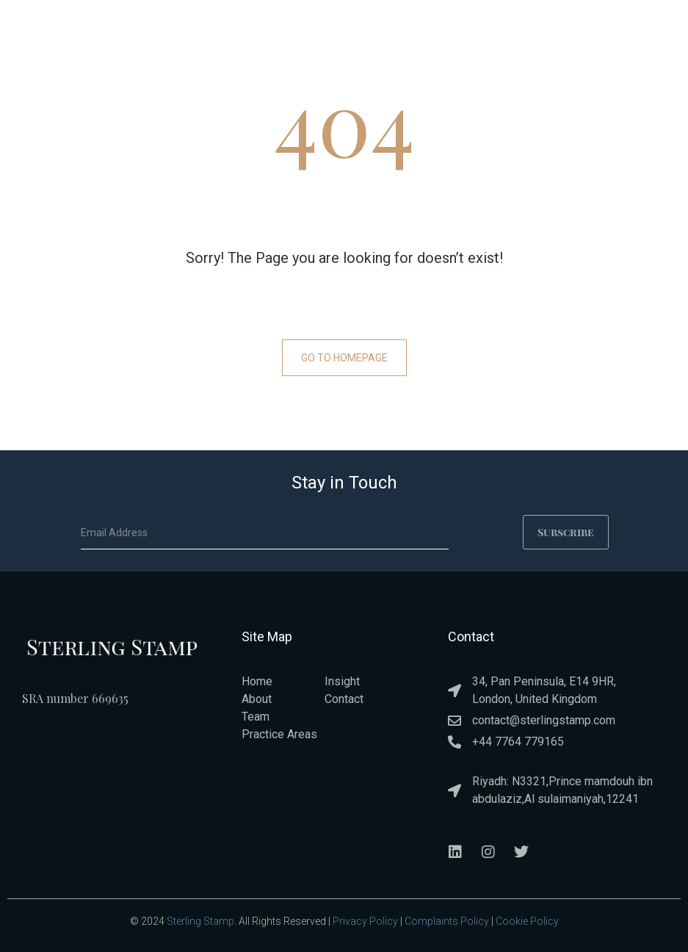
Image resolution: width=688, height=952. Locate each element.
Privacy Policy (365, 920)
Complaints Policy (447, 920)
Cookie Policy (527, 920)
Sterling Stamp (200, 920)
